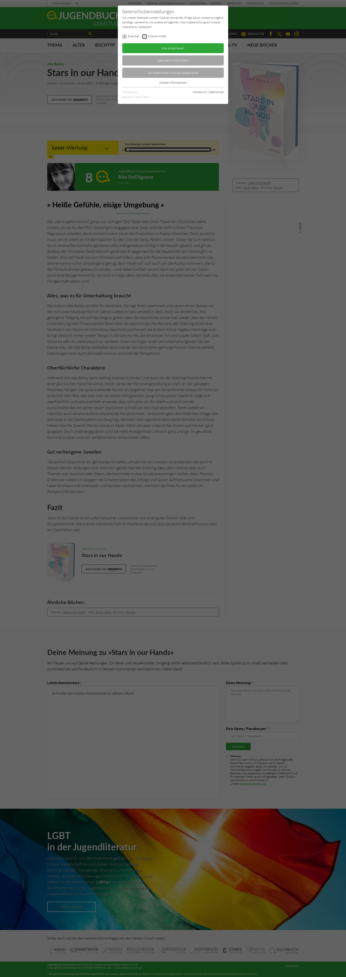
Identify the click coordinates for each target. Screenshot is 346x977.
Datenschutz (216, 92)
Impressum (200, 92)
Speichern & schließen (173, 60)
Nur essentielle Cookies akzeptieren (173, 72)
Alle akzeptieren (173, 48)
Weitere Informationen (173, 82)
